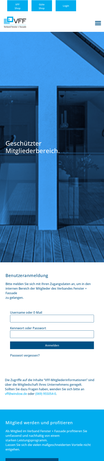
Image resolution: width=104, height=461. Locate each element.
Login (66, 5)
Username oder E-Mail (26, 312)
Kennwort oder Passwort (28, 328)
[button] (98, 23)
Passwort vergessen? (25, 355)
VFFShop (17, 6)
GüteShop (42, 6)
